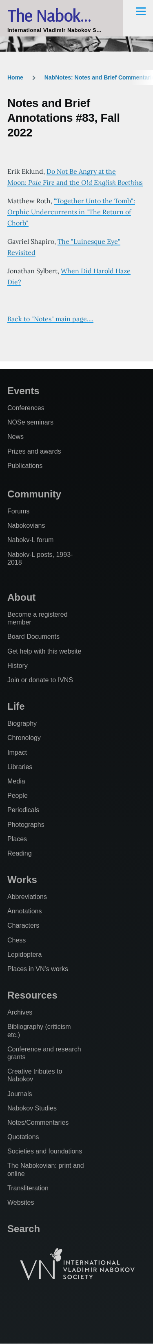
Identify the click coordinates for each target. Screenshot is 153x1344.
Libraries (19, 766)
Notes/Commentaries (38, 1122)
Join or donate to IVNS (40, 680)
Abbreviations (27, 896)
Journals (19, 1093)
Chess (16, 940)
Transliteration (28, 1188)
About (21, 597)
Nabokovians (26, 525)
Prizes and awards (34, 451)
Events (23, 390)
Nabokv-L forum (30, 539)
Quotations (23, 1136)
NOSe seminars (30, 422)
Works (22, 879)
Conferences (25, 407)
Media (16, 781)
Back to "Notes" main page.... (50, 319)
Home (15, 77)
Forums (18, 511)
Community (34, 493)
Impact (17, 752)
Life (16, 706)
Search (23, 1228)
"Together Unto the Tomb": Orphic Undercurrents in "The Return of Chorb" (71, 212)
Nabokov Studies (32, 1108)
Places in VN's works (37, 968)
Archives (19, 1012)
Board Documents (33, 636)
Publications (24, 465)
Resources (32, 995)
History (17, 665)
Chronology (24, 737)
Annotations (24, 911)
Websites (20, 1202)
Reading (19, 853)
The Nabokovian (61, 15)
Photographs (25, 824)
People (17, 795)
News (15, 436)
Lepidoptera (24, 954)
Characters (23, 925)
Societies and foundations (44, 1151)
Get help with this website (44, 651)
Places (17, 838)
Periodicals (23, 809)
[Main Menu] (140, 11)
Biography (22, 723)
